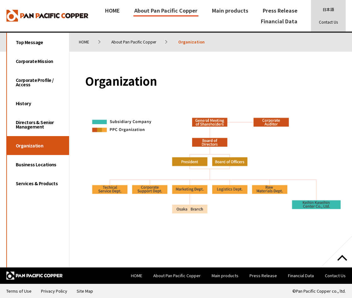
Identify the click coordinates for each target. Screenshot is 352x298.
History (23, 103)
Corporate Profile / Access (34, 82)
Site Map (85, 291)
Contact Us (328, 22)
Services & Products (37, 183)
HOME (112, 10)
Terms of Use (19, 291)
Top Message (29, 42)
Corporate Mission (34, 61)
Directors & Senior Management (35, 124)
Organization (29, 145)
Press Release (280, 10)
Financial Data (279, 21)
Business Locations (36, 164)
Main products (230, 10)
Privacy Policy (54, 291)
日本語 (328, 9)
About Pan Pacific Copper (165, 10)
